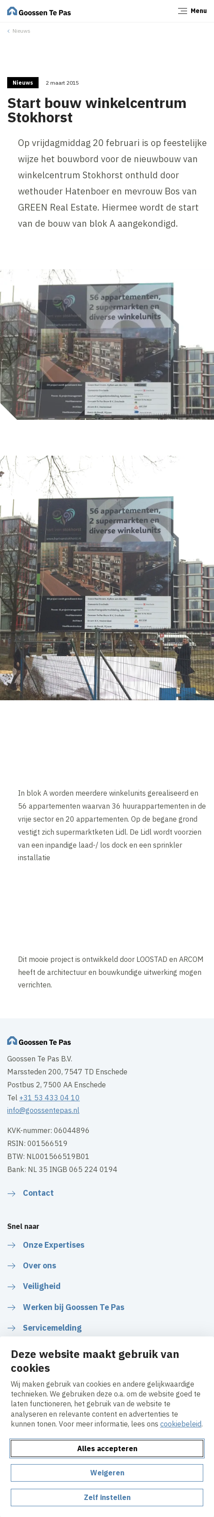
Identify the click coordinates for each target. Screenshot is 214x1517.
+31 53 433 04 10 (49, 1097)
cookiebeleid (180, 1423)
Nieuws (22, 30)
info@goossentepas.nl (43, 1110)
